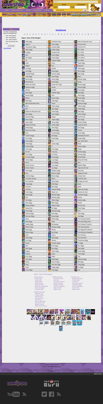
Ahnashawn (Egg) (30, 47)
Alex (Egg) (28, 57)
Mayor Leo (55, 192)
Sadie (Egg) (81, 109)
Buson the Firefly (30, 130)
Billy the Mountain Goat (32, 103)
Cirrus (27, 162)
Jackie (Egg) (55, 98)
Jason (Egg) (55, 114)
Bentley (27, 90)
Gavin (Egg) (55, 44)
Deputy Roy (28, 208)
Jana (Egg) (55, 109)
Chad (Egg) (28, 143)
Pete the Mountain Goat (85, 41)
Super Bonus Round (41, 306)
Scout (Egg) (81, 133)
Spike (79, 186)
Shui (79, 162)
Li (52, 146)
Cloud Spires (39, 281)
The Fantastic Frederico (85, 224)
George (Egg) (56, 47)
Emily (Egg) (28, 237)
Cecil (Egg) (28, 138)
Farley (27, 262)
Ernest (27, 243)
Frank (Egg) (28, 270)
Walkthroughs (17, 10)
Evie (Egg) (28, 259)
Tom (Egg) (81, 246)
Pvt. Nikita (81, 60)
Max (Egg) (55, 186)
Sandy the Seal (82, 125)
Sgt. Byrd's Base (58, 278)
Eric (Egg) (28, 240)
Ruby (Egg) (81, 95)
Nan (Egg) (55, 232)
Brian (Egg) (28, 114)
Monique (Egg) (56, 227)
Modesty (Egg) (56, 211)
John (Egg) (55, 127)
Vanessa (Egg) (82, 259)
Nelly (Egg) (55, 237)
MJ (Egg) (54, 208)
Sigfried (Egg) (82, 165)
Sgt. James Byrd (83, 141)
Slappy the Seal (82, 173)
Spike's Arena (58, 288)
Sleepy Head (81, 176)
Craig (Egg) (28, 184)
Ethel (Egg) (28, 248)
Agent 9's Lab (39, 293)
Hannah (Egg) (56, 74)
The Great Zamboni (83, 227)
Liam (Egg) (55, 149)
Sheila (80, 149)
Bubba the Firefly (30, 125)
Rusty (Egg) (81, 98)
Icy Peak (56, 280)
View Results (7, 48)
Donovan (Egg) (29, 216)
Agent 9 (27, 44)
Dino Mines (38, 299)
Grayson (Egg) (56, 60)
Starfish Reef (76, 289)
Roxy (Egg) (81, 90)
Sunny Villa (38, 280)
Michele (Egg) (56, 197)
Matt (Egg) (55, 184)
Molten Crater (39, 283)
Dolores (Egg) (29, 213)
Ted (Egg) (81, 216)
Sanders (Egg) (82, 122)
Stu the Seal (81, 205)
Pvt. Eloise (81, 55)
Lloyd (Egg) (55, 157)
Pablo (53, 256)
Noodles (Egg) (56, 243)
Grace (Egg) (55, 55)
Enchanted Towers (59, 281)
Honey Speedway (77, 286)
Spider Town (57, 289)
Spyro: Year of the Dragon (43, 274)
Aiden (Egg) (28, 49)
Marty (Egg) (55, 181)
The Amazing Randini (84, 219)
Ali (26, 60)
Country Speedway (59, 286)
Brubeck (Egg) (29, 117)
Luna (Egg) (55, 165)
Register (64, 4)
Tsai (79, 256)
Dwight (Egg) (29, 224)
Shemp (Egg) (82, 154)
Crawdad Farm (39, 289)
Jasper (54, 117)
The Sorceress (82, 237)
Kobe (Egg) (55, 138)
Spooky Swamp (58, 283)
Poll (11, 29)
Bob (26, 109)
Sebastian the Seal (83, 135)
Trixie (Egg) (81, 254)
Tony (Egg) (81, 248)
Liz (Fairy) (54, 154)
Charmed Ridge (76, 284)
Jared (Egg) (55, 111)
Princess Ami (82, 47)
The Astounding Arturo (84, 221)
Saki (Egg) (81, 111)
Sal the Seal (81, 117)
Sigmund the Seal (83, 168)
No (7, 43)
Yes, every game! (11, 35)
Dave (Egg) (28, 203)
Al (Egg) (27, 52)
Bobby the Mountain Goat (32, 111)
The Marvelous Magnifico (85, 232)
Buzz (26, 133)
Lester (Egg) (55, 143)
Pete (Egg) (55, 270)
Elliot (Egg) (28, 229)
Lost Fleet (75, 281)
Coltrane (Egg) (29, 176)
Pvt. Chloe (81, 49)
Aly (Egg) (28, 68)
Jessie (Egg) (55, 125)
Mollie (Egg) (55, 219)
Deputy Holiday (29, 205)
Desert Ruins (39, 296)
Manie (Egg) (55, 176)
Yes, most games (11, 37)
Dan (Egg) (28, 200)
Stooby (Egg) (82, 200)
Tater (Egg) (81, 213)
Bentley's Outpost (77, 278)
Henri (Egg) (55, 76)
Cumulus (28, 189)
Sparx (79, 184)
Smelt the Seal (82, 178)
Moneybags (55, 224)
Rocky (80, 82)
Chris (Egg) (28, 154)
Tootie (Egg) (81, 251)
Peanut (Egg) (55, 262)
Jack (53, 95)
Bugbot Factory (39, 304)
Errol (26, 246)
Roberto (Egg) (82, 79)
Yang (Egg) (81, 264)
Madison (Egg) (56, 170)
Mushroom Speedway (41, 286)
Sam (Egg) (81, 119)
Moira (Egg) (55, 216)
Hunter (54, 87)
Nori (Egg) (55, 248)
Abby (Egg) (28, 41)
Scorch (80, 130)
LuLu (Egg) (55, 162)
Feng (26, 264)
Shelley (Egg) (82, 152)
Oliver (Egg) (55, 251)
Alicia (27, 63)
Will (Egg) (81, 262)
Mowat (54, 229)
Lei (52, 141)
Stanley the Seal (82, 192)
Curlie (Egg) (28, 192)
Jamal (53, 103)
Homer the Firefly (57, 84)
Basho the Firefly (30, 84)
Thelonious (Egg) (83, 240)
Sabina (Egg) (82, 106)
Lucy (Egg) (55, 160)
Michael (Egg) (56, 194)
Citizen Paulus (29, 168)
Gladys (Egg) (55, 49)
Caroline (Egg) (29, 135)
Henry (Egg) (55, 79)
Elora (27, 235)
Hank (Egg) (55, 71)
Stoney (80, 197)
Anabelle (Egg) (29, 74)
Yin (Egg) (80, 267)
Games (28, 10)
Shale (79, 143)
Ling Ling (54, 152)
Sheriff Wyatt (81, 157)
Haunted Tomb (39, 298)
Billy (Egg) (28, 100)
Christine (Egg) (29, 157)
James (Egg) (55, 106)
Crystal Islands (39, 295)
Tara (79, 211)
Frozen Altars (76, 280)
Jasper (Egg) (55, 119)
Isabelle (54, 90)
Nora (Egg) (55, 246)
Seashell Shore (39, 284)
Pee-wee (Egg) (56, 264)
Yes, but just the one (12, 41)
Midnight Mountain (39, 292)
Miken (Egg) (55, 200)
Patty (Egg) (55, 259)
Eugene (27, 251)
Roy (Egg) (81, 92)
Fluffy (27, 267)
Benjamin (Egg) (30, 87)
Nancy (53, 235)
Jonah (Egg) (55, 130)
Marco (53, 178)
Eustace (27, 254)
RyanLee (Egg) (82, 103)
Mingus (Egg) (55, 205)
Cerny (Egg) (29, 141)
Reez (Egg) (81, 68)
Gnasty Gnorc (56, 52)
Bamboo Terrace (58, 284)
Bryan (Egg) (28, 122)
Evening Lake (75, 277)
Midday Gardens (57, 277)
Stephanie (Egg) (82, 194)
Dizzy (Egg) (28, 211)
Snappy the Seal (83, 181)
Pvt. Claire (81, 52)
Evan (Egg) (28, 256)
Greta (53, 63)
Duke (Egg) (28, 221)
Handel (54, 68)
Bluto (26, 106)
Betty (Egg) (28, 92)
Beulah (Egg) (29, 95)
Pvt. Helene (81, 57)
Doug (27, 219)
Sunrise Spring (38, 277)
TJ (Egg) (80, 243)
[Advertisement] (51, 22)
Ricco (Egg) (81, 71)
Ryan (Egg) (81, 100)
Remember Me (60, 10)
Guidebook (38, 10)
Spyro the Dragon (83, 189)
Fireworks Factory (77, 283)
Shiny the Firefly (82, 160)
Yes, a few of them (11, 39)
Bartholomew (29, 82)
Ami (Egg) (28, 71)
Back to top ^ (98, 374)
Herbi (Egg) (55, 82)
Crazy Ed (28, 186)
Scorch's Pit (75, 288)
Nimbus (54, 240)
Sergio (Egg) (81, 138)
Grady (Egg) (55, 57)
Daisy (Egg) (28, 194)
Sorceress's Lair (39, 303)
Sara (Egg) (81, 127)
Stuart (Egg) (81, 208)
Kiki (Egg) (54, 135)
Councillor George (30, 178)
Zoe (79, 270)
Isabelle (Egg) (56, 92)
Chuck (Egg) (29, 160)
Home (7, 10)
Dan (26, 197)
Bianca (27, 98)
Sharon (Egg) (82, 146)
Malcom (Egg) (56, 173)
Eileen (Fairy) (29, 227)
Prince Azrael (82, 44)
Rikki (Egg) (81, 74)
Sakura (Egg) (82, 114)
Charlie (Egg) (29, 146)
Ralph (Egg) (81, 63)
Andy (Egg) (28, 76)
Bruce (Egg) (28, 119)
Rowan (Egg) (82, 87)
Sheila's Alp (38, 278)
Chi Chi (27, 152)
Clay (26, 173)
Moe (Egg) (55, 213)
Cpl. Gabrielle (29, 181)
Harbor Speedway (40, 301)
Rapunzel (80, 66)
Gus (53, 66)
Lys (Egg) (54, 168)
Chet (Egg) (28, 149)
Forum (46, 10)
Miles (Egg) (55, 203)
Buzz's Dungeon (40, 288)
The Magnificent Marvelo (85, 229)
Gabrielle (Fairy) (56, 41)
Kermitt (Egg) (55, 133)
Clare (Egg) (28, 170)
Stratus (80, 203)
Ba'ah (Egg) (28, 79)
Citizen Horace (29, 165)
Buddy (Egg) (29, 127)
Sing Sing (81, 170)
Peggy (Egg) (55, 267)
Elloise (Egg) (29, 232)
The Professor (82, 235)
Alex (26, 55)
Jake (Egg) (55, 100)
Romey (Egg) (82, 84)
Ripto (79, 76)
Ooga (53, 254)
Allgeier (27, 66)
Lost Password (81, 4)
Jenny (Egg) (55, 122)
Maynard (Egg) (56, 189)
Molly (53, 221)
